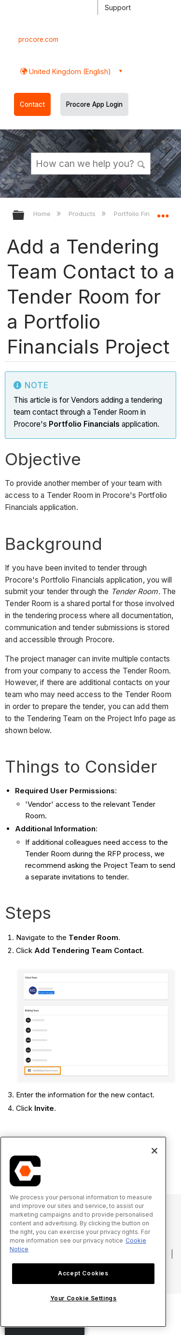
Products (83, 213)
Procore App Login (94, 104)
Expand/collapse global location (162, 212)
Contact (32, 104)
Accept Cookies (83, 1273)
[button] (141, 163)
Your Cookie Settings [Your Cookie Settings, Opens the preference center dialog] (83, 1298)
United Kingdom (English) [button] (69, 71)
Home (43, 213)
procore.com (38, 39)
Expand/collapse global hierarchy (24, 216)
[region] (83, 1231)
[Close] (154, 1150)
